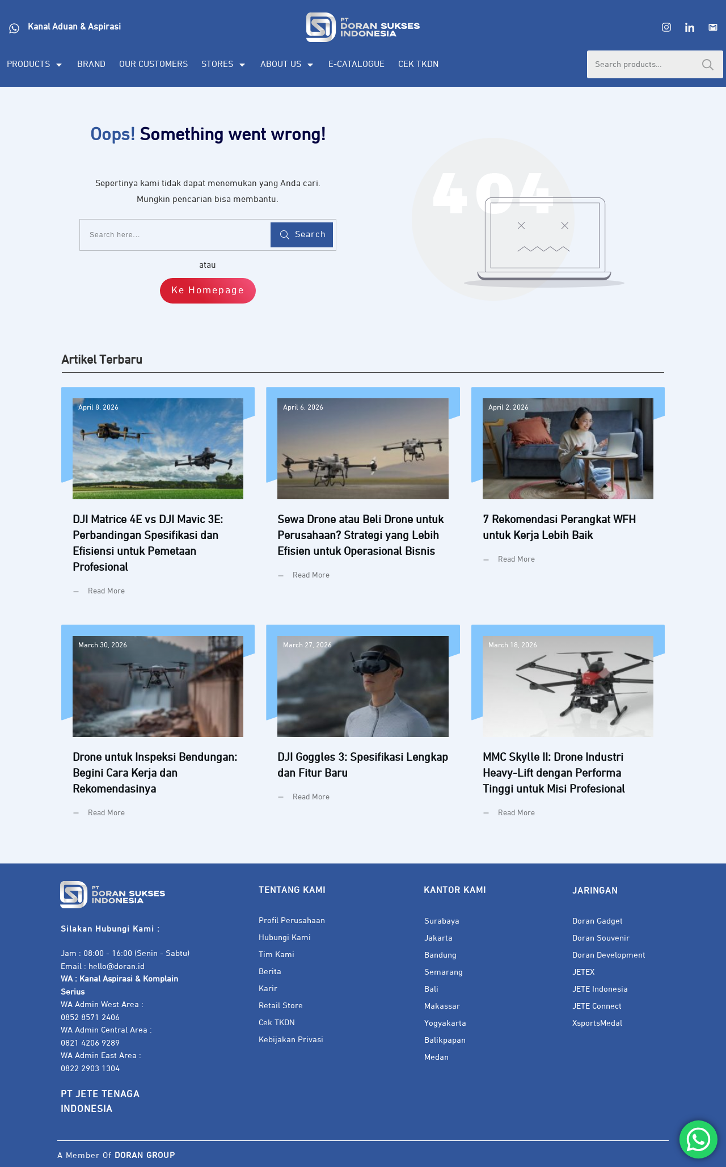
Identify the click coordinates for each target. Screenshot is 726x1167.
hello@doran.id (116, 966)
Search (708, 64)
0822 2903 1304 (90, 1068)
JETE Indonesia (600, 989)
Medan (436, 1057)
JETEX (583, 972)
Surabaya (441, 921)
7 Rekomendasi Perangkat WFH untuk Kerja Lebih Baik (568, 500)
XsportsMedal (597, 1023)
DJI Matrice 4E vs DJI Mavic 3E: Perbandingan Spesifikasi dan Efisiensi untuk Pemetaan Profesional (158, 500)
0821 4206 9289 (90, 1043)
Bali (431, 989)
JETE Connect (597, 1006)
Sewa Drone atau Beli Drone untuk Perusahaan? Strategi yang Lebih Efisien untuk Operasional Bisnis (362, 500)
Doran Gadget (597, 921)
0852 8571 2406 (90, 1017)
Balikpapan (445, 1040)
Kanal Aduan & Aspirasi (74, 27)
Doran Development (608, 955)
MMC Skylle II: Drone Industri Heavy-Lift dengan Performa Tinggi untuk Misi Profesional (568, 730)
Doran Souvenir (601, 938)
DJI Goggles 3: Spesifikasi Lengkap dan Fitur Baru (362, 730)
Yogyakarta (445, 1023)
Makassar (442, 1006)
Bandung (440, 955)
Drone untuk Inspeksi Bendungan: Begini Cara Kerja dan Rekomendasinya (158, 730)
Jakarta (438, 938)
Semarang (443, 972)
